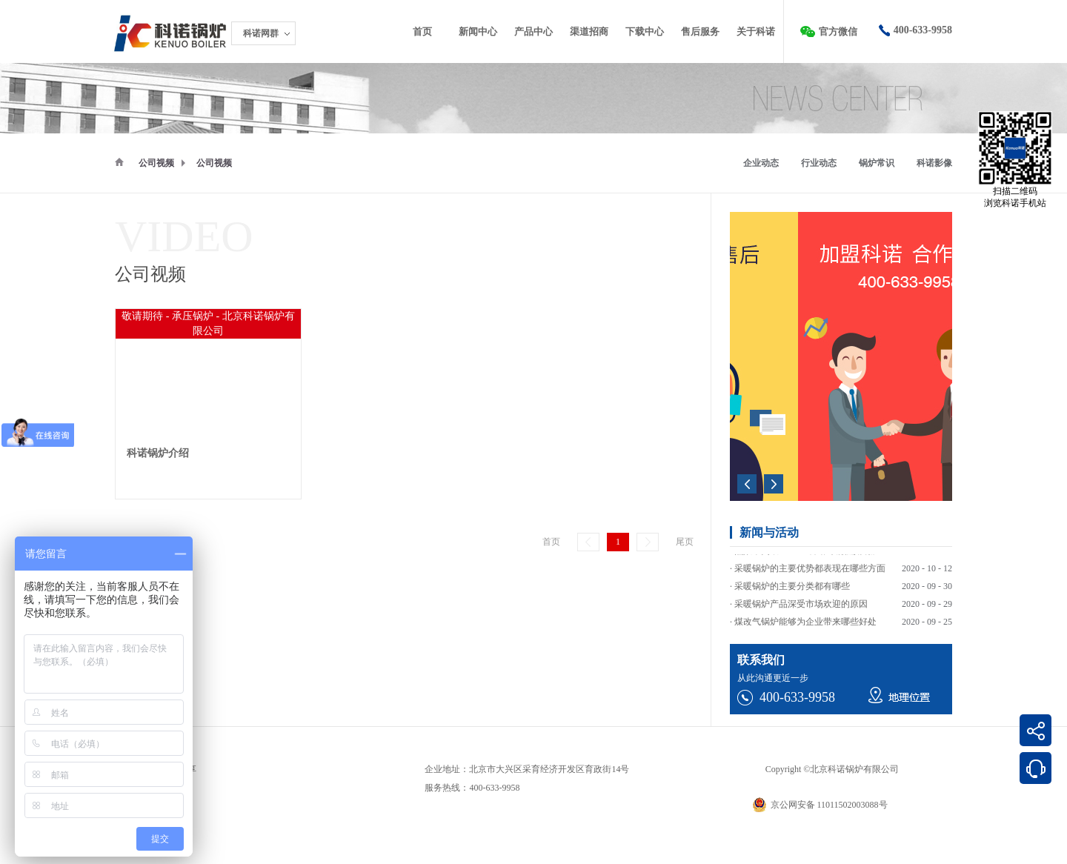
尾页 (685, 541)
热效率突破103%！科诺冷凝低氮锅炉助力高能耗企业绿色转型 (855, 563)
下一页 (647, 542)
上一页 (588, 542)
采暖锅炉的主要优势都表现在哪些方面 (809, 581)
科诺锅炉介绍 (158, 453)
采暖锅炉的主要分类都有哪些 (792, 599)
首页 (422, 31)
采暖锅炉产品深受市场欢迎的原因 (801, 616)
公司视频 (156, 163)
